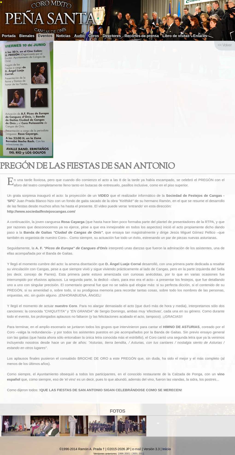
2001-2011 (138, 453)
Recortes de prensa (142, 36)
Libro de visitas (175, 36)
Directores (112, 36)
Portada (9, 36)
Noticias (63, 36)
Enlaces (200, 36)
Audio (79, 36)
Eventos (45, 36)
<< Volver (225, 45)
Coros (93, 36)
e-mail (136, 449)
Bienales (27, 36)
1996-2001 (124, 453)
